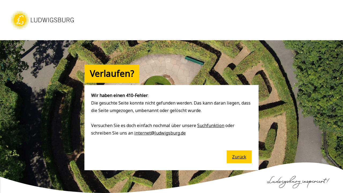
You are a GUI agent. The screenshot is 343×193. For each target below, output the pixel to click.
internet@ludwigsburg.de (160, 133)
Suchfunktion (210, 125)
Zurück (239, 157)
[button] (42, 29)
